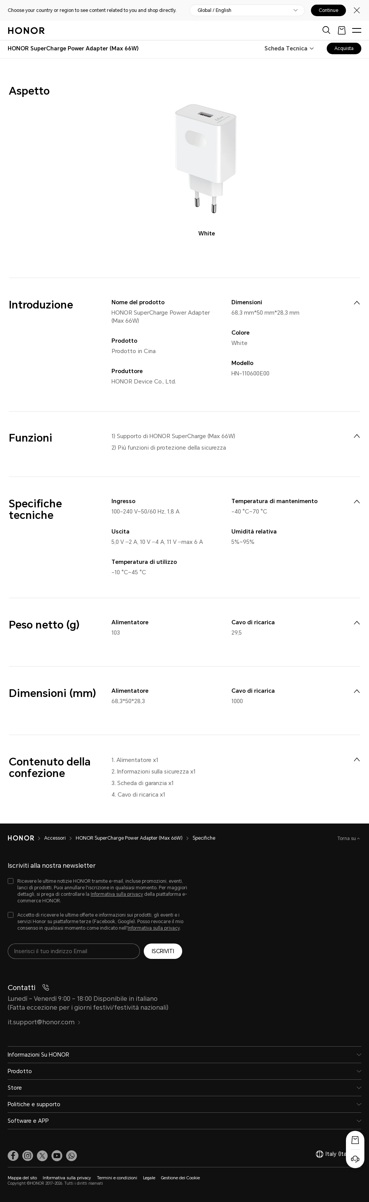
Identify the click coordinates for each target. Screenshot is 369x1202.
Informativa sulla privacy (117, 894)
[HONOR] (26, 838)
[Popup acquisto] (355, 1140)
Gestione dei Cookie (180, 1177)
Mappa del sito (22, 1177)
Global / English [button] (214, 10)
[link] (13, 1156)
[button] (71, 1156)
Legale (149, 1177)
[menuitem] (357, 303)
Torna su (347, 838)
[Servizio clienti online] (355, 1159)
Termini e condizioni (117, 1177)
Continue (328, 10)
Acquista (344, 48)
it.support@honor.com (44, 1022)
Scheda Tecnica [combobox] (286, 48)
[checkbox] (98, 891)
